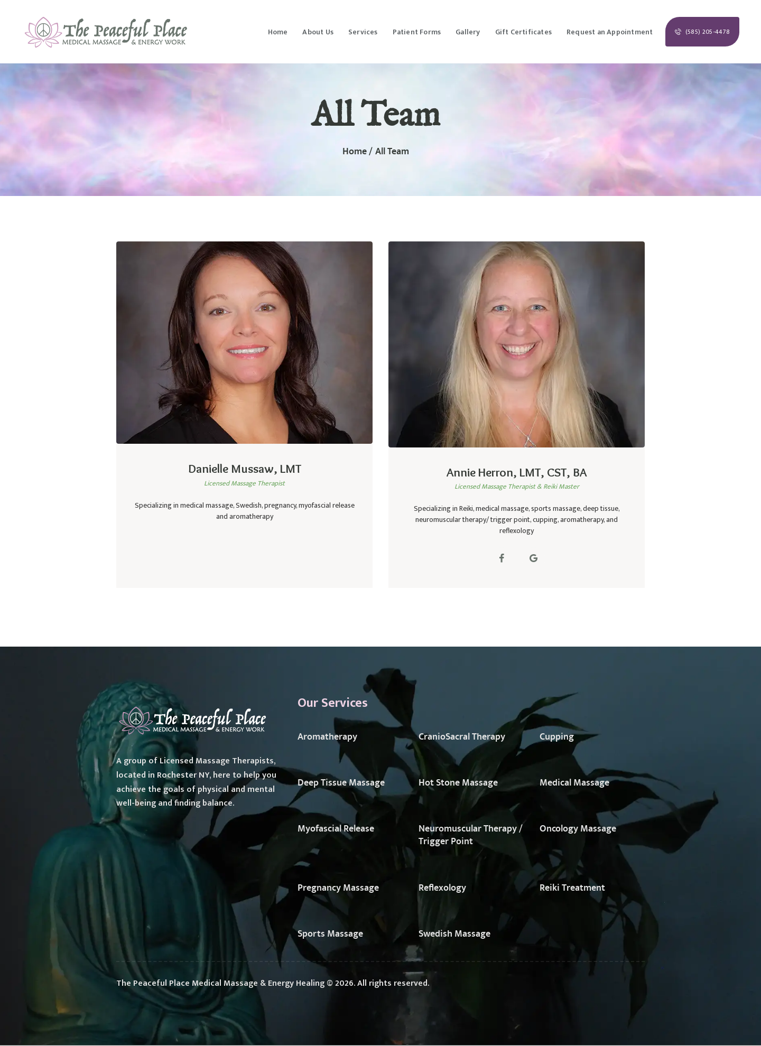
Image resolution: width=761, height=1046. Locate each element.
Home (354, 152)
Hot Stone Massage (458, 783)
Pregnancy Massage (338, 888)
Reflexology (442, 888)
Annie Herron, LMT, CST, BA (517, 472)
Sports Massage (330, 934)
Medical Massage (574, 783)
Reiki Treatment (572, 888)
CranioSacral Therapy (462, 737)
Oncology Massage (578, 829)
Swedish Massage (454, 934)
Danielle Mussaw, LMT (244, 468)
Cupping (557, 737)
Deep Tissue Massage (341, 783)
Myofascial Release (336, 829)
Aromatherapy (327, 737)
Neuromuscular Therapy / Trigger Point (471, 835)
